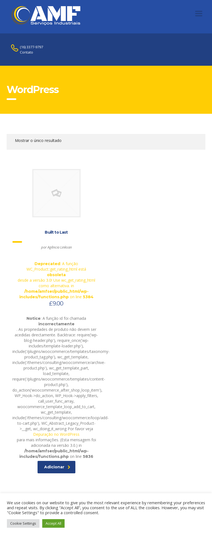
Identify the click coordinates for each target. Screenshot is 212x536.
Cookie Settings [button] (23, 523)
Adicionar (57, 466)
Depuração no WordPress (56, 434)
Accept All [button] (53, 523)
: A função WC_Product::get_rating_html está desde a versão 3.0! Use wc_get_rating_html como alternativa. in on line (56, 238)
